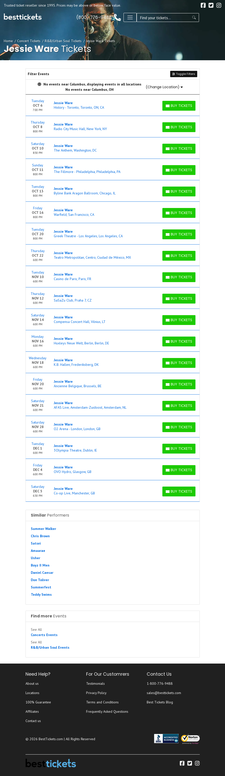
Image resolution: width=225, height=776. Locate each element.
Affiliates (32, 711)
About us (32, 683)
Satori (36, 543)
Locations (32, 693)
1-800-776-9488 (160, 683)
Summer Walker (43, 528)
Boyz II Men (40, 565)
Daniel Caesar (42, 572)
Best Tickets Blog (160, 702)
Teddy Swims (41, 594)
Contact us (33, 721)
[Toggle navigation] (214, 17)
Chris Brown (40, 536)
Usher (35, 558)
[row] (113, 105)
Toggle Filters (183, 74)
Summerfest (41, 587)
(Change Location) (164, 86)
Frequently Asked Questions (107, 711)
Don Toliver (40, 580)
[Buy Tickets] (178, 106)
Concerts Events (44, 635)
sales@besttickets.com (164, 693)
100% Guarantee (38, 702)
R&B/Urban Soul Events (50, 647)
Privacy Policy (96, 693)
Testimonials (95, 683)
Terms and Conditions (102, 702)
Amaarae (38, 550)
